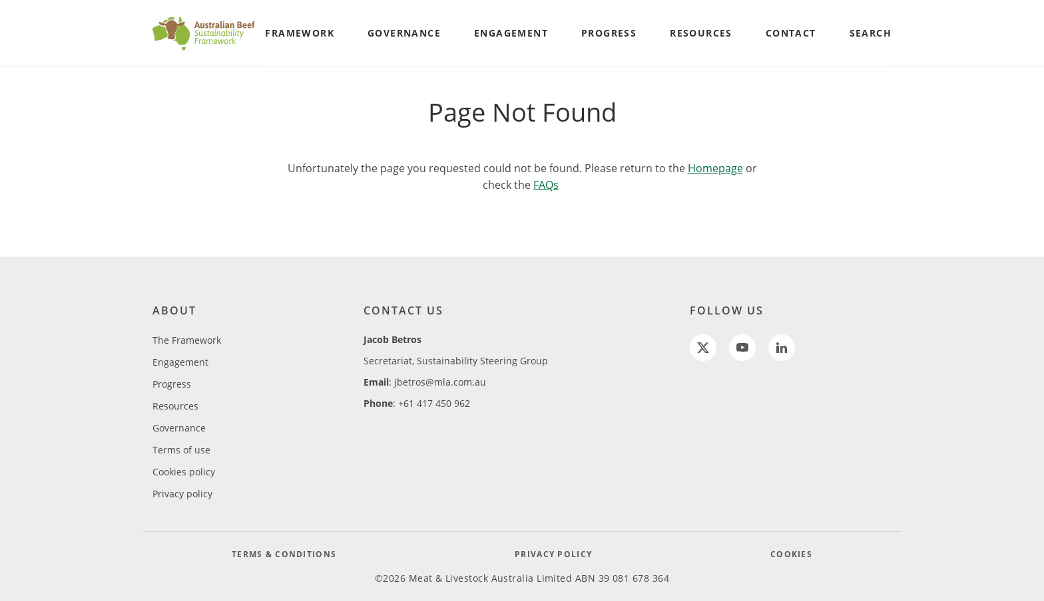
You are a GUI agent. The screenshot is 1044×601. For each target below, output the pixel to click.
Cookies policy (183, 471)
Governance (179, 427)
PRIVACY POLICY (553, 554)
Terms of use (181, 449)
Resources (175, 406)
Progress (171, 384)
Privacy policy (182, 493)
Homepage (715, 168)
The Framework (186, 340)
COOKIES (791, 554)
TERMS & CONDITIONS (284, 554)
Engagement (180, 362)
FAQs (546, 185)
